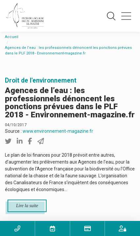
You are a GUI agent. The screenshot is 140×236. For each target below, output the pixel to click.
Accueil (11, 37)
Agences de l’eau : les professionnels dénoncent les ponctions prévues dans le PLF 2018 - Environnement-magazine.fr (68, 50)
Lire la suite (27, 205)
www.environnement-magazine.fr (58, 131)
